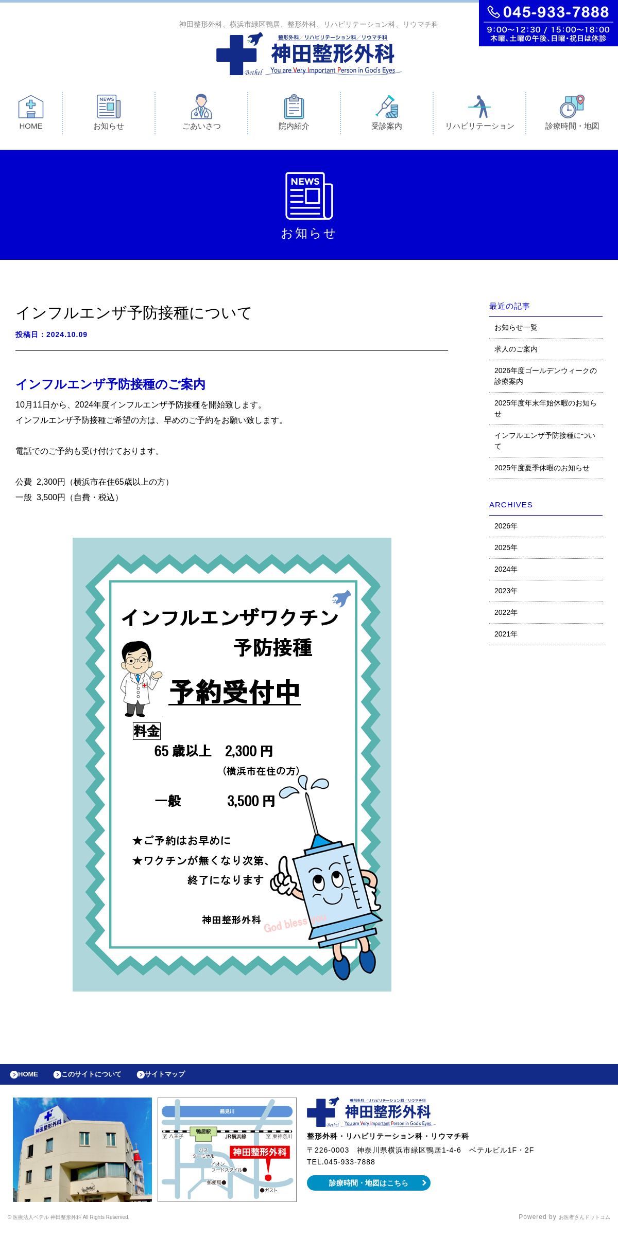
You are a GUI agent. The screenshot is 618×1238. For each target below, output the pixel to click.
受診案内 (386, 114)
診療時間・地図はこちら (369, 1191)
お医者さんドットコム (576, 1225)
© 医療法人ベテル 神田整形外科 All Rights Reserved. (90, 1225)
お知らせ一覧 (516, 330)
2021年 (506, 636)
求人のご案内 (516, 351)
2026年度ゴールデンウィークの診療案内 (545, 378)
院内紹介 (294, 114)
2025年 (506, 550)
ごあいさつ (201, 114)
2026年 (506, 528)
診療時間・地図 (572, 114)
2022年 (506, 615)
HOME (31, 114)
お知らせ (108, 114)
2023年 (506, 593)
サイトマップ (188, 1079)
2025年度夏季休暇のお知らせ (542, 470)
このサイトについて (105, 1079)
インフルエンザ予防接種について (544, 443)
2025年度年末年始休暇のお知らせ (545, 410)
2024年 (506, 572)
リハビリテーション (479, 114)
